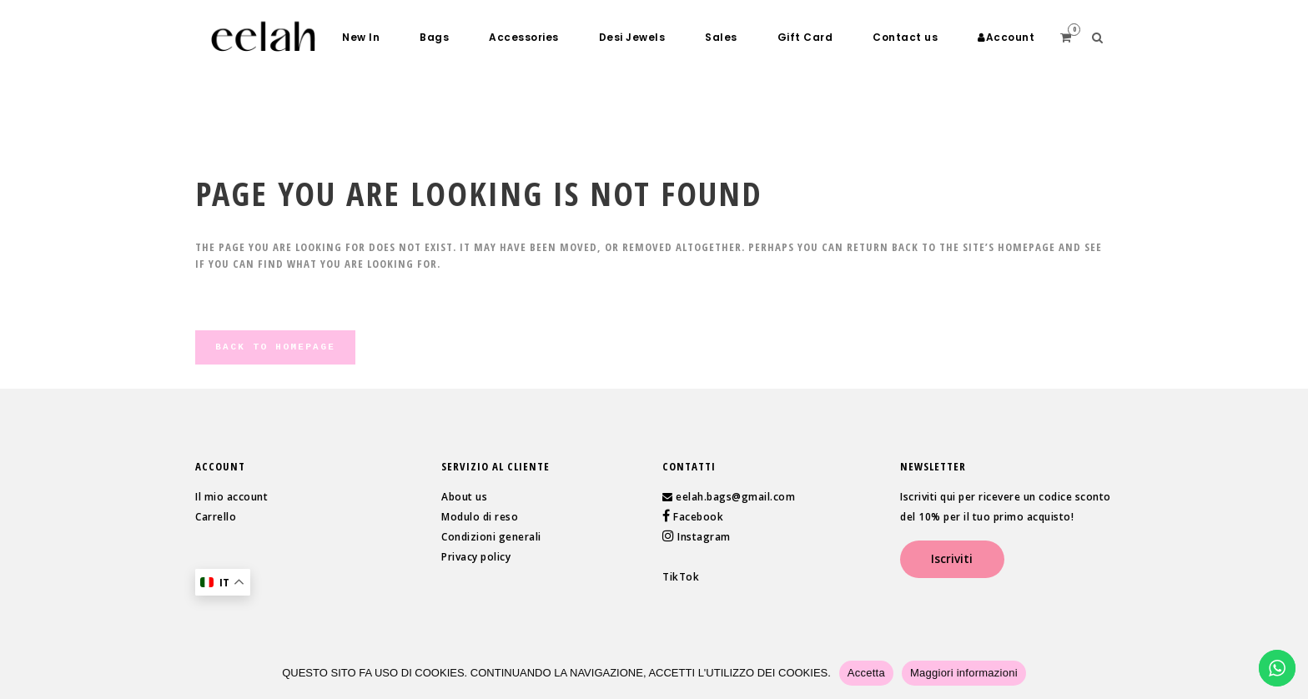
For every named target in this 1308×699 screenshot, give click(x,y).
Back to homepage (275, 347)
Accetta (866, 672)
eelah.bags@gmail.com (735, 497)
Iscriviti (952, 558)
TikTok (680, 577)
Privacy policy (476, 557)
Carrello (215, 517)
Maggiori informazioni (964, 672)
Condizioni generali (491, 537)
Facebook (697, 517)
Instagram (703, 537)
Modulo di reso (479, 517)
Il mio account (231, 497)
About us (464, 497)
